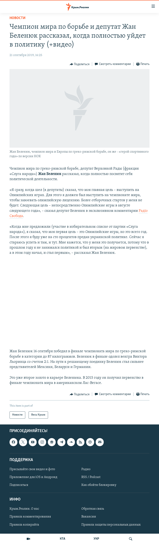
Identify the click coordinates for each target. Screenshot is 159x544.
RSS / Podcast (90, 477)
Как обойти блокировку (98, 485)
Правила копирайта (24, 524)
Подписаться (19, 485)
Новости (17, 18)
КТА (62, 538)
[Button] (80, 64)
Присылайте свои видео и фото (32, 469)
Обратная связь (92, 508)
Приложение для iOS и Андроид (33, 477)
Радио (85, 469)
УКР (96, 538)
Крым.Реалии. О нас (24, 508)
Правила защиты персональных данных (111, 524)
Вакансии (88, 516)
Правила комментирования (30, 516)
